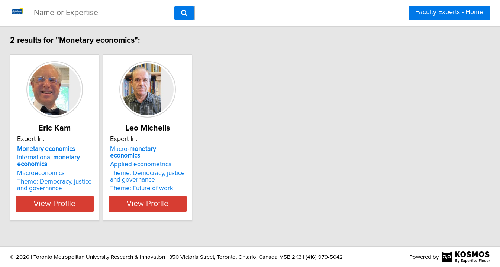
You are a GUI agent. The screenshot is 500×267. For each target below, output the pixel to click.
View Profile (81, 204)
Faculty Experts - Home (449, 12)
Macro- (184, 149)
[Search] (184, 13)
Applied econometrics (176, 157)
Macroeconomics (58, 173)
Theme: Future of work (177, 181)
